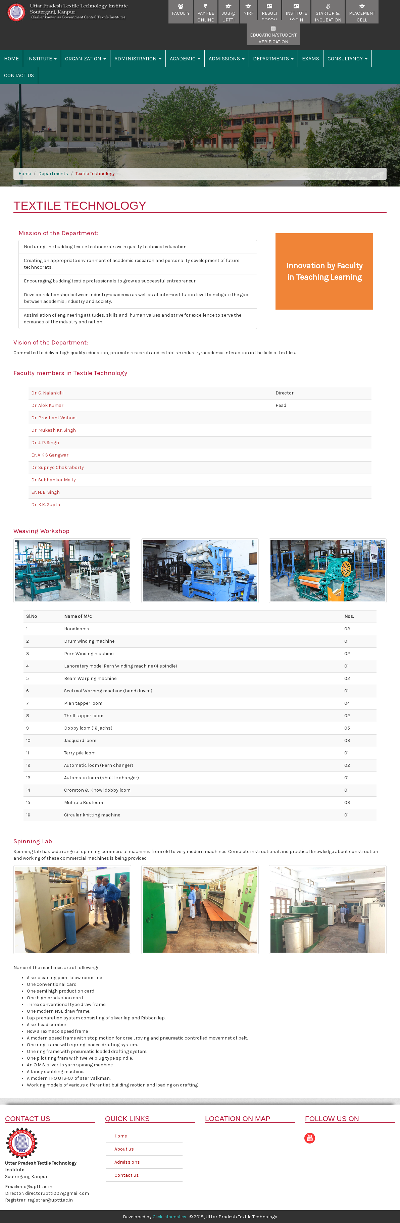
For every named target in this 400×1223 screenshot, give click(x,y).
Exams (310, 58)
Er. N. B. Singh (45, 492)
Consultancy (347, 58)
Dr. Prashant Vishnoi (54, 418)
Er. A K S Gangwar (49, 455)
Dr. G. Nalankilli (47, 393)
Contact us (126, 1174)
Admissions (227, 58)
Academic (185, 58)
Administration (137, 58)
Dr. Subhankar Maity (53, 480)
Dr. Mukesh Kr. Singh (53, 430)
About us (124, 1148)
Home (11, 58)
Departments (273, 58)
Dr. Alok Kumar (47, 405)
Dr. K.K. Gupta (45, 505)
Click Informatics (169, 1216)
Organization (85, 58)
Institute (42, 58)
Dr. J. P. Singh (45, 442)
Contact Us (19, 75)
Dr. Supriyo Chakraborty (57, 467)
